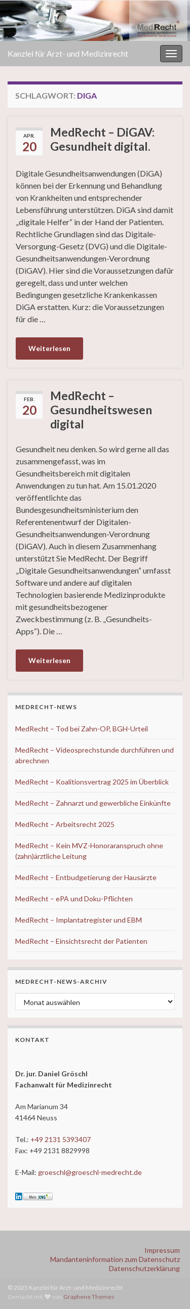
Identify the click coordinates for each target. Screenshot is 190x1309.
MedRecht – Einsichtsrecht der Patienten (81, 941)
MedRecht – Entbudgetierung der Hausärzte (86, 877)
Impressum (162, 1250)
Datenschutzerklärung (144, 1268)
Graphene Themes (89, 1296)
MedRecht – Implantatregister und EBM (78, 919)
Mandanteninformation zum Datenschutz (115, 1259)
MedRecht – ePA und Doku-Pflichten (74, 898)
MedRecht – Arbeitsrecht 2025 (65, 824)
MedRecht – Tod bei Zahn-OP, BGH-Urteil (81, 728)
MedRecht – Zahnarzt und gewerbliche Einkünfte (93, 803)
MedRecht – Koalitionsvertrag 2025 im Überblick (92, 781)
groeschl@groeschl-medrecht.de (90, 1172)
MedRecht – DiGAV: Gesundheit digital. (102, 139)
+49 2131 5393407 (60, 1139)
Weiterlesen (49, 348)
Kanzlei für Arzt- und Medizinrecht (68, 53)
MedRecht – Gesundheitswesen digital (101, 409)
